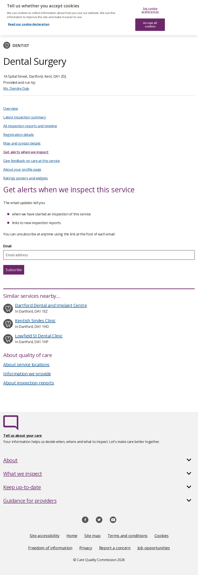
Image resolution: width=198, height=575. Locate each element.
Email (7, 246)
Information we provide (27, 374)
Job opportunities (153, 547)
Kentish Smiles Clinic (35, 321)
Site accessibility (45, 535)
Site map (92, 535)
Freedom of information (50, 547)
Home (71, 535)
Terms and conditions (127, 535)
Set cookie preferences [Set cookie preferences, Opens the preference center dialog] (150, 7)
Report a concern (114, 547)
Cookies (161, 535)
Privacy (85, 547)
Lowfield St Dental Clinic (39, 336)
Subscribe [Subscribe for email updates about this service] (14, 269)
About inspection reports (28, 383)
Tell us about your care (22, 435)
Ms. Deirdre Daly (16, 88)
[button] (99, 460)
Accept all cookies (150, 22)
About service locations (26, 364)
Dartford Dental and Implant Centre (51, 305)
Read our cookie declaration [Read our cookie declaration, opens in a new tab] (28, 21)
